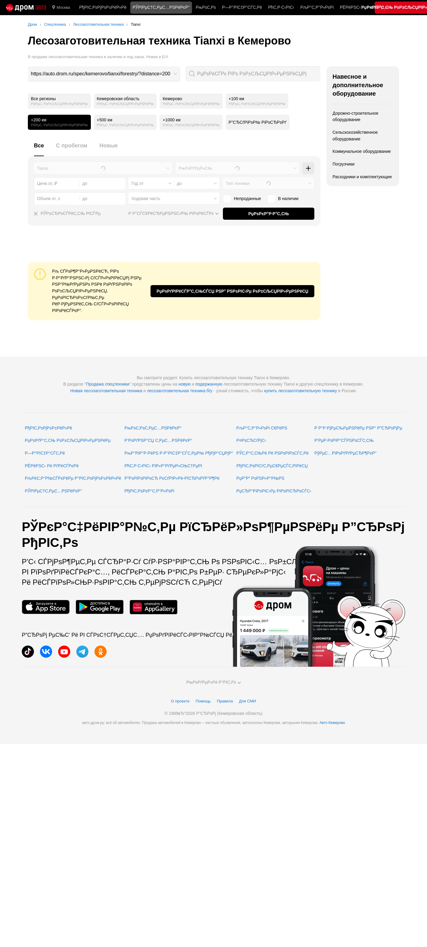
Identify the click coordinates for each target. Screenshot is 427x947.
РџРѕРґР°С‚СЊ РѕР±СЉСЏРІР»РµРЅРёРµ (68, 440)
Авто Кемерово (332, 723)
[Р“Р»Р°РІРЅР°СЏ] (26, 7)
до (179, 183)
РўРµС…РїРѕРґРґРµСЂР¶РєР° (345, 453)
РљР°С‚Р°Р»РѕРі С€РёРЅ (262, 428)
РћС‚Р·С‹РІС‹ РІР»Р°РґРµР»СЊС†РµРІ (163, 465)
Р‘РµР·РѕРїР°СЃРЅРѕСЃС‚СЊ (343, 440)
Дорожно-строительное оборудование (356, 116)
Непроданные (242, 198)
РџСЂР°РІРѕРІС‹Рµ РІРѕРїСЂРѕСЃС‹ (274, 490)
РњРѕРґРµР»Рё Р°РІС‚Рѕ (213, 682)
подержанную (208, 384)
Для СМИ (247, 701)
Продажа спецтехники (107, 384)
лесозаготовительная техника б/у (179, 390)
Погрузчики (344, 164)
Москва (61, 7)
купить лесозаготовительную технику (300, 390)
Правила (225, 701)
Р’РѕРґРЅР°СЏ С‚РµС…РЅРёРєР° (158, 440)
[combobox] (104, 73)
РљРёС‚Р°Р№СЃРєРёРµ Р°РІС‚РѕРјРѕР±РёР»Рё (73, 478)
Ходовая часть (145, 198)
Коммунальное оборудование (362, 151)
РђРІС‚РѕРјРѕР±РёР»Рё (102, 7)
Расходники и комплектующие (362, 176)
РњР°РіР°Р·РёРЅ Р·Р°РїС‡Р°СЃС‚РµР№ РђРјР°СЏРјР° (178, 453)
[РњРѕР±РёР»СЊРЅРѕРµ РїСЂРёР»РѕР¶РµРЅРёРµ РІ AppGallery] (153, 607)
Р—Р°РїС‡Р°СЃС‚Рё (242, 7)
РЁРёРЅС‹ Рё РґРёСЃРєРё (52, 465)
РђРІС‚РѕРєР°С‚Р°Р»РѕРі (149, 490)
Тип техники (237, 183)
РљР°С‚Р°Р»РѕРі (317, 7)
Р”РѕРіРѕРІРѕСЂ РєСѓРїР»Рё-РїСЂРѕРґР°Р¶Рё (172, 478)
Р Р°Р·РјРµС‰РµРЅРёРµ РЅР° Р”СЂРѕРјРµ (358, 428)
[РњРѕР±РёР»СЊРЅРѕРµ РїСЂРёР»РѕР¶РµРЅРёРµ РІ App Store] (46, 607)
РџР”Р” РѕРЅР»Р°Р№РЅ (260, 478)
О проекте (180, 701)
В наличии (283, 198)
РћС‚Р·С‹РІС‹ (281, 7)
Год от (137, 183)
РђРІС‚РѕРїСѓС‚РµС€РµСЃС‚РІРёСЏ (272, 465)
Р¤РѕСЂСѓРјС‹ (251, 440)
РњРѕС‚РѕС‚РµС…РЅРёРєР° (153, 428)
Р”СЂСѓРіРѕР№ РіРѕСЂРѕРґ (257, 122)
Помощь (203, 701)
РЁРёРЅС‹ (350, 7)
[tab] (39, 149)
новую (184, 384)
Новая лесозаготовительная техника (106, 390)
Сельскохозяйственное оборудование (355, 135)
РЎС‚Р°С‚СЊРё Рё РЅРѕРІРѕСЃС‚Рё (273, 453)
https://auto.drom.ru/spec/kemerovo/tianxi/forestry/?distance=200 (100, 73)
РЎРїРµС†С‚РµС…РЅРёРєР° (53, 490)
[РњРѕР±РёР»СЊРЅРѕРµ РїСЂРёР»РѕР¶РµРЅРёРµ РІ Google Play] (100, 607)
